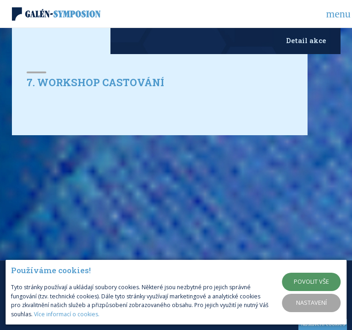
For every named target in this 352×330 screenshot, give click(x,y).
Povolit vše (311, 281)
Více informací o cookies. (66, 314)
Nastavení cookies (323, 323)
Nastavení (311, 302)
